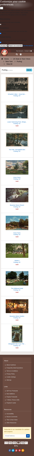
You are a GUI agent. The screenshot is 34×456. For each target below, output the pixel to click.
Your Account (19, 51)
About (6, 361)
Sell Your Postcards (12, 391)
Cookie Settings (11, 377)
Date (29, 70)
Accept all (4, 45)
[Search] (17, 54)
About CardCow (11, 365)
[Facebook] (9, 450)
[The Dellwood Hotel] (17, 280)
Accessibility (10, 413)
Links (6, 386)
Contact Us (27, 51)
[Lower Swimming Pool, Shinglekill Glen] (17, 114)
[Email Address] (15, 436)
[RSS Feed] (22, 450)
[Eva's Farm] (17, 169)
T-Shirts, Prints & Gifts (13, 400)
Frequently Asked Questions (15, 368)
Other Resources (11, 422)
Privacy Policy (11, 374)
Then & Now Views (12, 419)
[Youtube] (16, 450)
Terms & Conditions (12, 371)
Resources (8, 409)
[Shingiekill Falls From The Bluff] (17, 336)
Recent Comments (12, 416)
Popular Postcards (12, 397)
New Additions (11, 393)
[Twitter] (13, 450)
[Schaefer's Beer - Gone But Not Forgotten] (17, 86)
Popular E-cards (11, 403)
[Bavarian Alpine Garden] (17, 308)
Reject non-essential (15, 45)
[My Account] (21, 54)
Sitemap (9, 380)
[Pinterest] (19, 450)
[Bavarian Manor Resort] (17, 197)
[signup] (28, 436)
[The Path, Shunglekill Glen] (17, 142)
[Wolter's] (17, 252)
